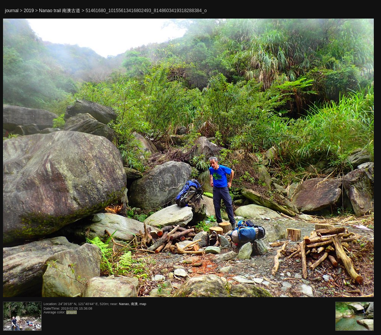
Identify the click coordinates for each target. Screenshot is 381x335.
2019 (29, 10)
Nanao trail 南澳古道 (59, 10)
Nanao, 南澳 (128, 304)
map (143, 304)
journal (12, 10)
